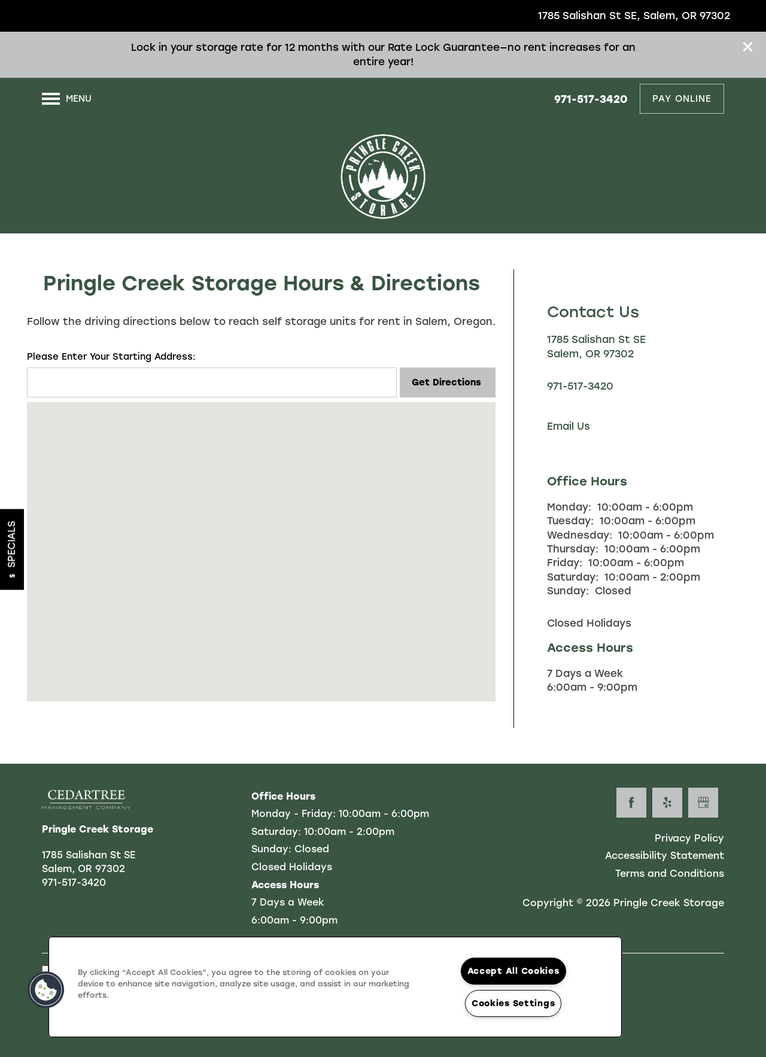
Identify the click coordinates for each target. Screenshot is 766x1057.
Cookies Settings (513, 1003)
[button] (748, 47)
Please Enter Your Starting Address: (111, 356)
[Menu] (67, 99)
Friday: (564, 563)
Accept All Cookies (513, 970)
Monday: (569, 507)
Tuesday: (570, 521)
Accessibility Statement (664, 855)
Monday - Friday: (293, 813)
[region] (335, 987)
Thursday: (572, 549)
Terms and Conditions (669, 873)
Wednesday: (579, 535)
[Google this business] (703, 803)
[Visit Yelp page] (667, 803)
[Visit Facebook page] (631, 803)
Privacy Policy (689, 838)
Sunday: (568, 591)
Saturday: (572, 577)
